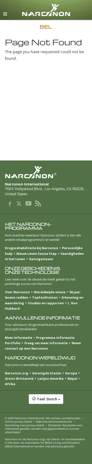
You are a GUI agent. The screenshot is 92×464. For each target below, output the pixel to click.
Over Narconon (17, 292)
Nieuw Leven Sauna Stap (36, 253)
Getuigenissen (41, 259)
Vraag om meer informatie (46, 343)
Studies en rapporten (46, 303)
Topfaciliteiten (45, 297)
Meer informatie (18, 337)
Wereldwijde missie (50, 292)
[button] (46, 401)
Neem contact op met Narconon (43, 346)
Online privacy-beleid (18, 421)
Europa (71, 373)
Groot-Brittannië (19, 378)
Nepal (72, 378)
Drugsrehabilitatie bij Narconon (31, 248)
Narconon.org (16, 373)
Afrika (10, 384)
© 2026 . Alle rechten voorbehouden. (43, 418)
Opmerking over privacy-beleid (24, 425)
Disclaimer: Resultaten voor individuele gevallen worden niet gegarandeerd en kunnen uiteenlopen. (44, 428)
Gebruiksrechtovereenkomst (54, 421)
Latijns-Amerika (51, 378)
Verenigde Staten (46, 373)
